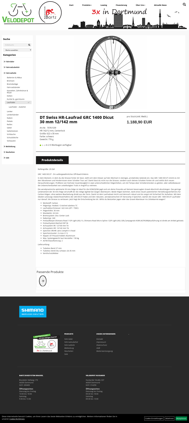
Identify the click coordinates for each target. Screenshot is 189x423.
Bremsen (10, 81)
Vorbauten (11, 141)
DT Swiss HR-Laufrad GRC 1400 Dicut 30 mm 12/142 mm (77, 119)
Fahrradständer (13, 87)
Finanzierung (121, 5)
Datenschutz (101, 345)
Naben (10, 118)
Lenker (10, 111)
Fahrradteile (11, 73)
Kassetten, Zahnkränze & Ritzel (17, 91)
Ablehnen (169, 418)
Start (71, 5)
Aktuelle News (160, 5)
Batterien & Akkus (14, 77)
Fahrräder (10, 61)
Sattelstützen (12, 131)
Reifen (9, 124)
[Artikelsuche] (184, 5)
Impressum (101, 342)
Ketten (9, 96)
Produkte (87, 5)
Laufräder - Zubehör (17, 107)
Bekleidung (10, 146)
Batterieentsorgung (104, 351)
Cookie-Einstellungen (154, 418)
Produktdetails (52, 160)
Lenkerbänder (13, 114)
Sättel (9, 128)
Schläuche (11, 134)
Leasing (103, 5)
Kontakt (99, 339)
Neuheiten (10, 152)
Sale (7, 158)
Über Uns (140, 5)
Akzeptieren (181, 418)
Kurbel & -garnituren (16, 99)
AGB (98, 348)
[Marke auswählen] (17, 50)
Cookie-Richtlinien (17, 419)
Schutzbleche (12, 137)
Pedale (10, 121)
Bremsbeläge (12, 84)
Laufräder (11, 102)
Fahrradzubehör (13, 67)
